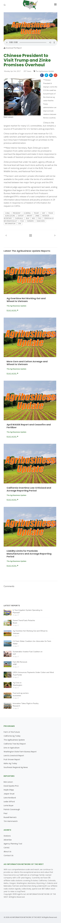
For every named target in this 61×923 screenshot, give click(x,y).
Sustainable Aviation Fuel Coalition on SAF (27, 652)
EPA (19, 224)
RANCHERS (41, 221)
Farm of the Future (12, 732)
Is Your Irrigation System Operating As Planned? (27, 611)
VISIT (43, 213)
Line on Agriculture (11, 747)
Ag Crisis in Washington (17, 684)
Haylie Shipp (9, 790)
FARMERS (30, 221)
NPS (33, 218)
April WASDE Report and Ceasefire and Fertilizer (29, 426)
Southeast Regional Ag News (16, 767)
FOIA (22, 221)
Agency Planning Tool (13, 843)
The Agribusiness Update (44, 71)
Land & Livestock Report (14, 755)
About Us (7, 851)
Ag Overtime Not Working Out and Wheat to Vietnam (26, 300)
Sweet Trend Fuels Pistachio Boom (24, 621)
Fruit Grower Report (12, 759)
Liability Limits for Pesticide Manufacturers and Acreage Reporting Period (29, 553)
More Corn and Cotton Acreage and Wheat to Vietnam (27, 363)
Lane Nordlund (10, 797)
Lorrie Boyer (8, 805)
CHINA (7, 213)
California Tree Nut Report (15, 744)
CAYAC (7, 847)
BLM (27, 218)
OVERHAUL (19, 218)
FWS (39, 218)
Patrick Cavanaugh (12, 809)
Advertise (8, 840)
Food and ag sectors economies (21, 694)
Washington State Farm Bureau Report (20, 751)
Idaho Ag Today (10, 763)
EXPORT (21, 216)
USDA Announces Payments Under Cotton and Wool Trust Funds (33, 673)
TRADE (50, 213)
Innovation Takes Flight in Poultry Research (26, 704)
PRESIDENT (17, 213)
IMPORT (29, 216)
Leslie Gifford (9, 801)
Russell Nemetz (10, 817)
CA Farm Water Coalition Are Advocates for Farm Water (32, 642)
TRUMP (36, 213)
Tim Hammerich (11, 821)
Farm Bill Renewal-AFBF (20, 663)
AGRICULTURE (10, 216)
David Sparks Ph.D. (11, 786)
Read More (12, 310)
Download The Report (13, 48)
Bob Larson (8, 117)
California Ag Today (12, 736)
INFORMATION (10, 224)
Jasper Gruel (9, 794)
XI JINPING (27, 213)
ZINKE (37, 216)
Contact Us (8, 855)
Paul (5, 813)
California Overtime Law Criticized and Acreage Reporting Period (29, 489)
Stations (7, 836)
